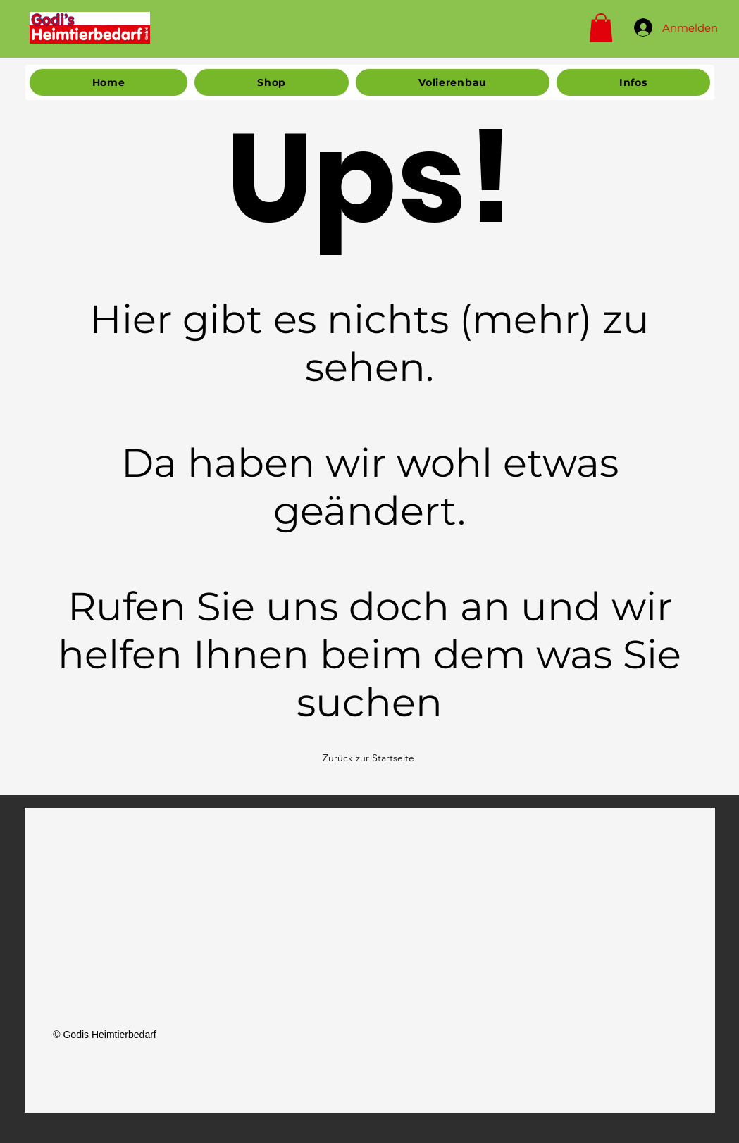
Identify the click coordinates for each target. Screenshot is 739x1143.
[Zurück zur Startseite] (369, 758)
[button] (601, 27)
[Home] (90, 27)
